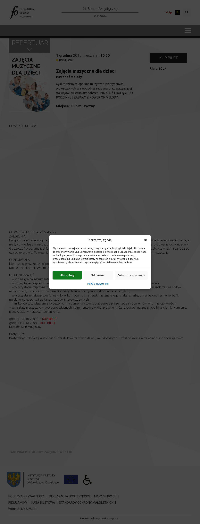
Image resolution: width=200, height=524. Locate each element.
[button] (145, 240)
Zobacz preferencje (131, 275)
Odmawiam (98, 275)
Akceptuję (67, 275)
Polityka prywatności (98, 284)
